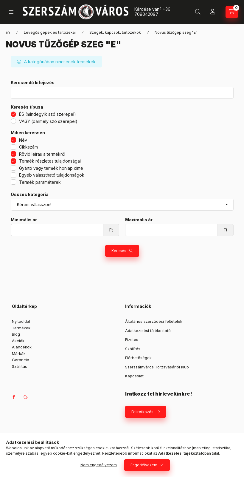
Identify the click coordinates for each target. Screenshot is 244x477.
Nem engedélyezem (98, 465)
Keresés (118, 250)
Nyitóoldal (21, 321)
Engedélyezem (143, 465)
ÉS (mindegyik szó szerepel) (47, 114)
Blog (16, 334)
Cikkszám (28, 146)
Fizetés (131, 339)
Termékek (21, 327)
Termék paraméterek (40, 182)
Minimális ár (24, 219)
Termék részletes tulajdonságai (50, 160)
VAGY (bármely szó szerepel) (48, 121)
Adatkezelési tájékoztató (148, 330)
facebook (14, 397)
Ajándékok (22, 347)
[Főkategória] (8, 32)
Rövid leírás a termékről (42, 154)
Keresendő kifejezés (33, 82)
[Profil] (213, 12)
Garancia (20, 359)
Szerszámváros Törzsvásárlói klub (157, 367)
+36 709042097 (152, 12)
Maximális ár (139, 219)
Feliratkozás (142, 411)
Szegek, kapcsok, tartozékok (115, 32)
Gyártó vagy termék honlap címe (51, 168)
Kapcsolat (134, 375)
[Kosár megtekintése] (232, 12)
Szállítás (19, 366)
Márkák (19, 353)
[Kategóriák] (11, 12)
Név (23, 140)
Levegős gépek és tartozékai (50, 32)
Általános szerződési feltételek (153, 321)
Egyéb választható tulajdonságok (51, 174)
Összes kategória (30, 194)
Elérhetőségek (138, 357)
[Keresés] (198, 12)
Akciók (18, 340)
